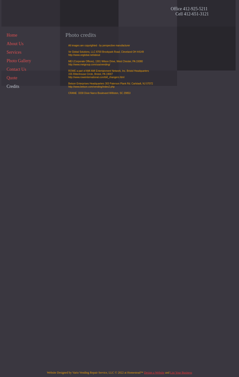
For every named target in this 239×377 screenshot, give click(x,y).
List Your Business (181, 372)
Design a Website (154, 372)
